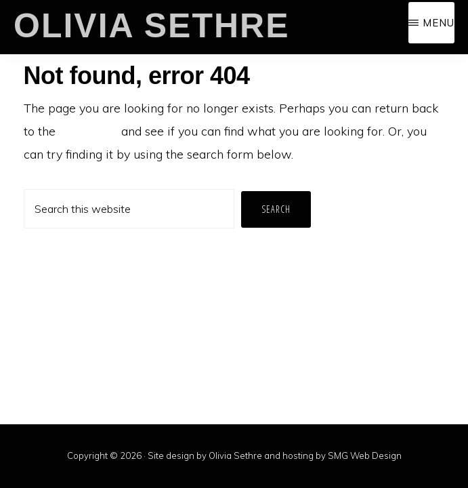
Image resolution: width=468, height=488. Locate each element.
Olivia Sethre (152, 26)
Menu (438, 22)
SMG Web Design (365, 455)
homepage (88, 131)
